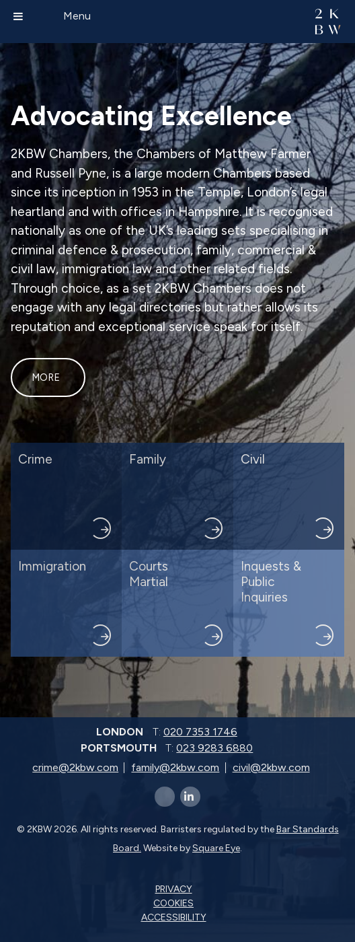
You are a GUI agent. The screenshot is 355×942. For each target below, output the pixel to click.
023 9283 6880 (214, 747)
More (46, 377)
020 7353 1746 (200, 731)
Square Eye (216, 848)
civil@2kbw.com (271, 767)
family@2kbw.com (175, 767)
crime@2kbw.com (75, 767)
